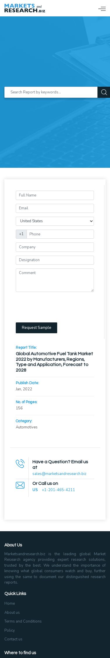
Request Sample (36, 327)
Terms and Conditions (23, 621)
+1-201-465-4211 (58, 490)
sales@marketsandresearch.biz (59, 473)
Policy (9, 630)
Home (9, 603)
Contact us (13, 639)
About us (12, 612)
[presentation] (60, 307)
